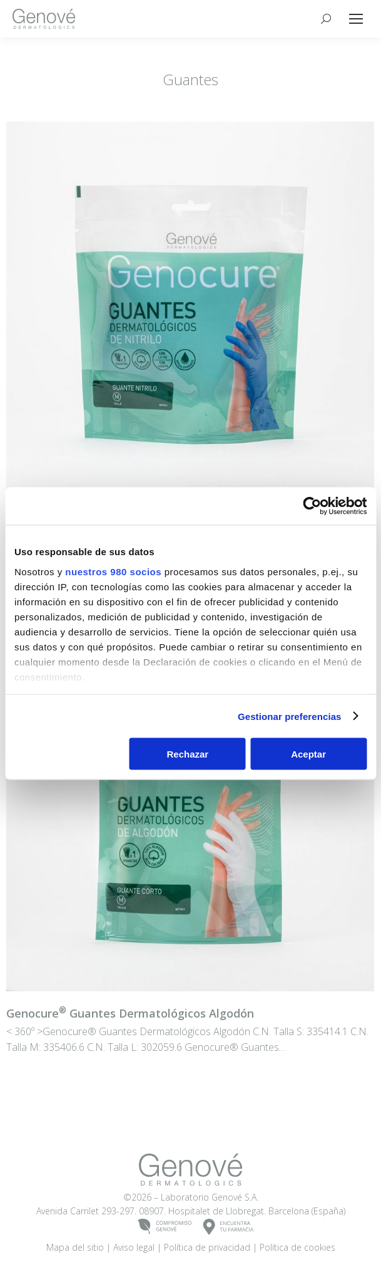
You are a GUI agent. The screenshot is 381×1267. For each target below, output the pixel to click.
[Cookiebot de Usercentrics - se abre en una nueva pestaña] (312, 506)
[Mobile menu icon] (355, 18)
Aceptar (308, 754)
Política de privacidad (207, 1247)
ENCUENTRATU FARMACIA (228, 1227)
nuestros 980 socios (113, 571)
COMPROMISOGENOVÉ (165, 1227)
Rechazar (187, 754)
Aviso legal (134, 1247)
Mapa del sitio (75, 1247)
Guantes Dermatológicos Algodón (130, 1013)
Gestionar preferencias (290, 716)
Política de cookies (297, 1247)
